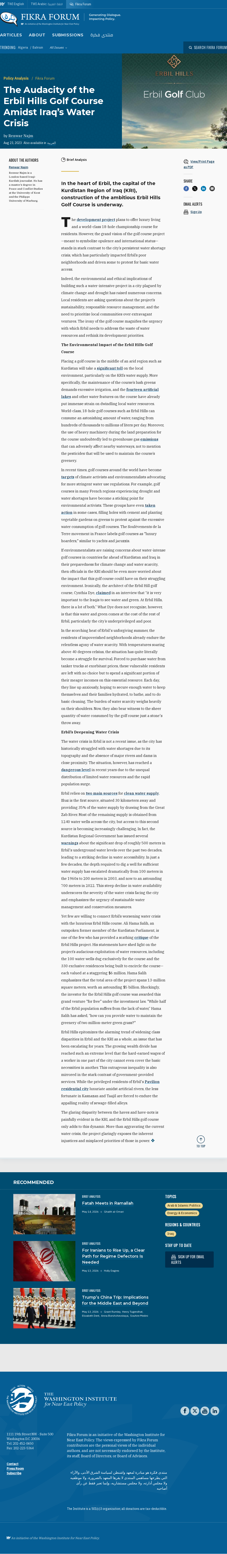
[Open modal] (208, 47)
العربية (51, 143)
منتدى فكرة (101, 35)
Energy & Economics (182, 1213)
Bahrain (38, 47)
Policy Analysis (16, 78)
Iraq (170, 1234)
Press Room (15, 1469)
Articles (11, 35)
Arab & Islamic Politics (183, 1205)
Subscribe (14, 1473)
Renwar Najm (20, 136)
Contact (12, 1464)
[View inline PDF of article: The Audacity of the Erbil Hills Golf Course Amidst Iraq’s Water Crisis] (201, 164)
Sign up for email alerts (187, 1259)
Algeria (23, 47)
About (37, 35)
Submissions (68, 35)
